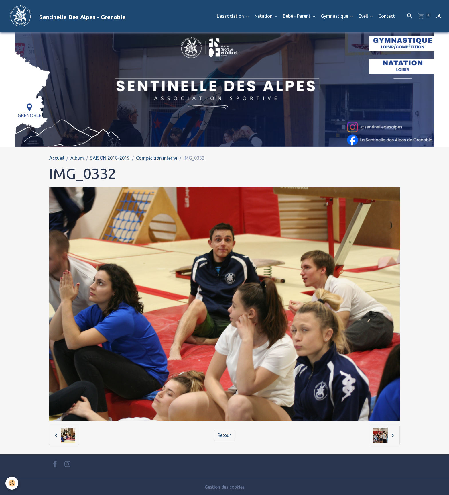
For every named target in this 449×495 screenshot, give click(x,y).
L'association (231, 16)
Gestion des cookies (224, 487)
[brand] (65, 16)
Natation (264, 16)
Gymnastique (335, 16)
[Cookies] (12, 483)
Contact (386, 16)
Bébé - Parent (297, 16)
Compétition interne (156, 158)
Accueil (56, 158)
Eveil (364, 16)
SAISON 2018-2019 (110, 158)
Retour (224, 435)
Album (77, 158)
